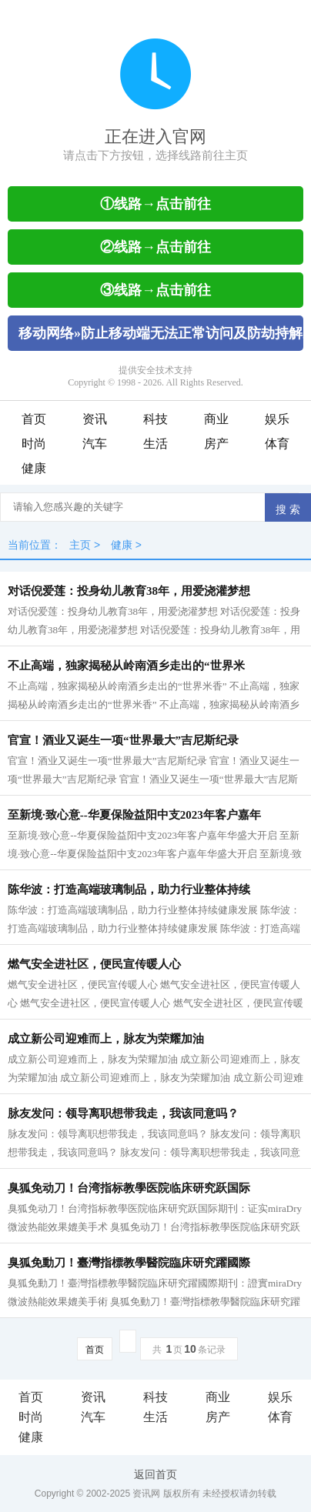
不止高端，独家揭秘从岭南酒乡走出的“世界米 (126, 665)
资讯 (94, 419)
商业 (216, 419)
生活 (155, 443)
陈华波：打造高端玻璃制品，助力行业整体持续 (129, 889)
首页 (34, 419)
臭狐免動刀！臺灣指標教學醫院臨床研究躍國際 (129, 1263)
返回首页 (155, 1474)
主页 (80, 545)
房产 (216, 443)
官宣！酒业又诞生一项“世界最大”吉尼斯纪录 (123, 740)
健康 (34, 468)
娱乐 (277, 419)
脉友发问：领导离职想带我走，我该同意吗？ (123, 1113)
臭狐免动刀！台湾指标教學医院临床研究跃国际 (129, 1188)
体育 (277, 443)
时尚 (34, 443)
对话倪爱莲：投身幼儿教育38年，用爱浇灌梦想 (129, 591)
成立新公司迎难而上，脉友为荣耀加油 (106, 1039)
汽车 (94, 443)
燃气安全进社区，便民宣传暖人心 (94, 964)
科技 (155, 419)
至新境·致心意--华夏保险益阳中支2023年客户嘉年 (134, 815)
